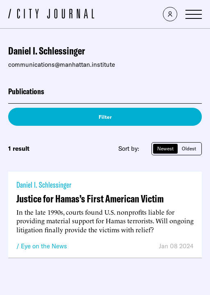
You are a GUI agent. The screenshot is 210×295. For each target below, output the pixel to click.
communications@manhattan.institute (61, 64)
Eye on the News (44, 246)
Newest (165, 148)
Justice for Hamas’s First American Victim (90, 198)
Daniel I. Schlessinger (43, 184)
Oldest (189, 148)
